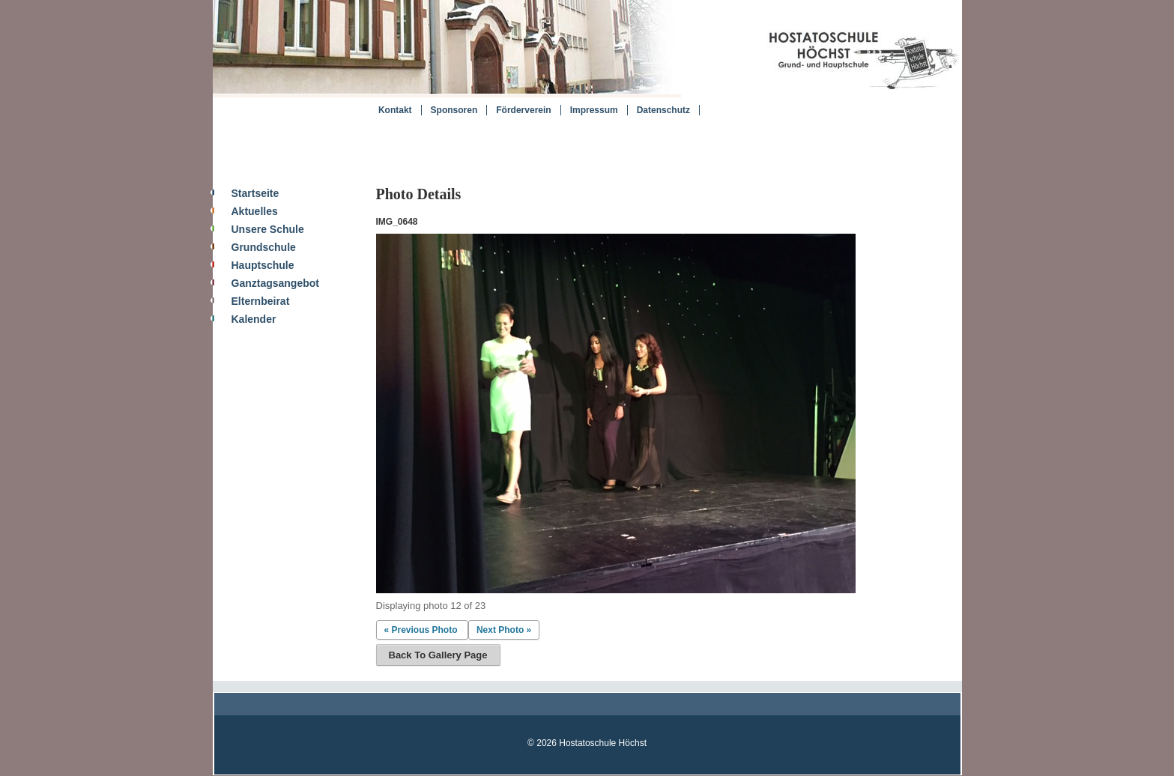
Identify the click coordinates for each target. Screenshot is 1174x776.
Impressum (594, 110)
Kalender (254, 319)
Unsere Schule (268, 229)
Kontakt (395, 110)
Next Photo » (503, 630)
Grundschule (264, 247)
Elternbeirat (261, 301)
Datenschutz (663, 110)
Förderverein (523, 110)
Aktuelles (255, 211)
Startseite (255, 193)
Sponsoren (454, 110)
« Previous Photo (421, 630)
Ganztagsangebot (275, 283)
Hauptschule (263, 265)
